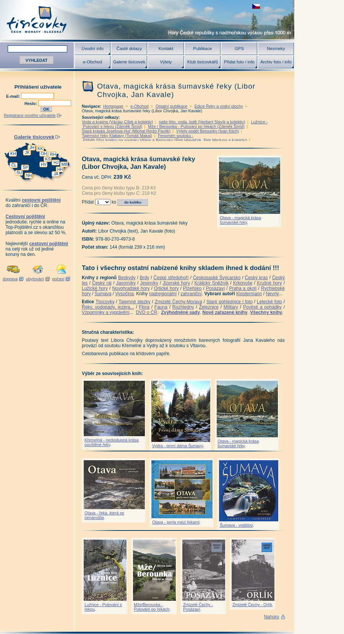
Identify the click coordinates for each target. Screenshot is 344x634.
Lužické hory (95, 288)
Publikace (202, 48)
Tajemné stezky (134, 301)
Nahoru (271, 616)
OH (44, 153)
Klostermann (249, 293)
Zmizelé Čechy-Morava (178, 301)
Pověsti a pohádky (262, 307)
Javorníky (125, 283)
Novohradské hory (130, 288)
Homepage (113, 106)
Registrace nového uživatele (30, 115)
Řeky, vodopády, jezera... (108, 307)
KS (47, 159)
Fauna (160, 307)
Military (231, 307)
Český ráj (102, 283)
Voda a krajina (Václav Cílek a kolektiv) (117, 122)
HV (44, 164)
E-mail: (13, 96)
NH (29, 175)
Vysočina (124, 293)
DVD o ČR (146, 312)
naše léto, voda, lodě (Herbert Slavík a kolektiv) (202, 122)
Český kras (256, 277)
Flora (144, 307)
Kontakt (166, 48)
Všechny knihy (266, 312)
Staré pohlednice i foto (229, 301)
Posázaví (215, 288)
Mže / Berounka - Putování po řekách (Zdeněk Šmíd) (196, 126)
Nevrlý (272, 293)
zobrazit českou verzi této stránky (256, 6)
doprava (10, 279)
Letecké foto (269, 301)
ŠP (25, 167)
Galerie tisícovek (129, 62)
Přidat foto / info (239, 62)
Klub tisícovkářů (202, 62)
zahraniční (190, 293)
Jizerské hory (176, 283)
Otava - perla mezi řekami (176, 522)
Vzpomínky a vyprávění (106, 312)
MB (64, 164)
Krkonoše (243, 283)
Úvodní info (92, 48)
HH (60, 169)
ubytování (35, 279)
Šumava (102, 293)
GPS (239, 48)
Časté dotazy (129, 48)
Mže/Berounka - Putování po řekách (151, 606)
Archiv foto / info (276, 62)
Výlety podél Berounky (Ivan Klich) (207, 131)
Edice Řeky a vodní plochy (219, 106)
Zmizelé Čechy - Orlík (252, 604)
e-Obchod (92, 62)
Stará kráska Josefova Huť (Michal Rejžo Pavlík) (126, 131)
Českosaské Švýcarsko (217, 277)
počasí (58, 279)
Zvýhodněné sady (180, 312)
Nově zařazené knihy (224, 312)
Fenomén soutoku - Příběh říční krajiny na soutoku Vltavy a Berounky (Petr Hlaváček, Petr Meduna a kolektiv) (164, 137)
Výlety (166, 62)
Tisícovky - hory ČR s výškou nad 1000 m (147, 19)
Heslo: (31, 103)
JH (31, 147)
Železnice (209, 307)
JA (56, 173)
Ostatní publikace (171, 106)
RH (53, 154)
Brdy (144, 277)
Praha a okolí (243, 288)
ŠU (19, 172)
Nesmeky (276, 48)
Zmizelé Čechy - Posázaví (198, 606)
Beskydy (126, 277)
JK (27, 152)
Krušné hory (269, 283)
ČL (14, 165)
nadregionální (163, 293)
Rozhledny (183, 307)
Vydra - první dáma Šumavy (177, 445)
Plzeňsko (192, 288)
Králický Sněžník (212, 283)
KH (13, 153)
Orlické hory (166, 288)
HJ (56, 162)
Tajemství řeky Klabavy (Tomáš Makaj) (117, 135)
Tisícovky (105, 301)
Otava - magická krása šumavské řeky (240, 220)
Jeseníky (149, 283)
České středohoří (171, 277)
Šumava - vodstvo (236, 525)
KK (40, 148)
